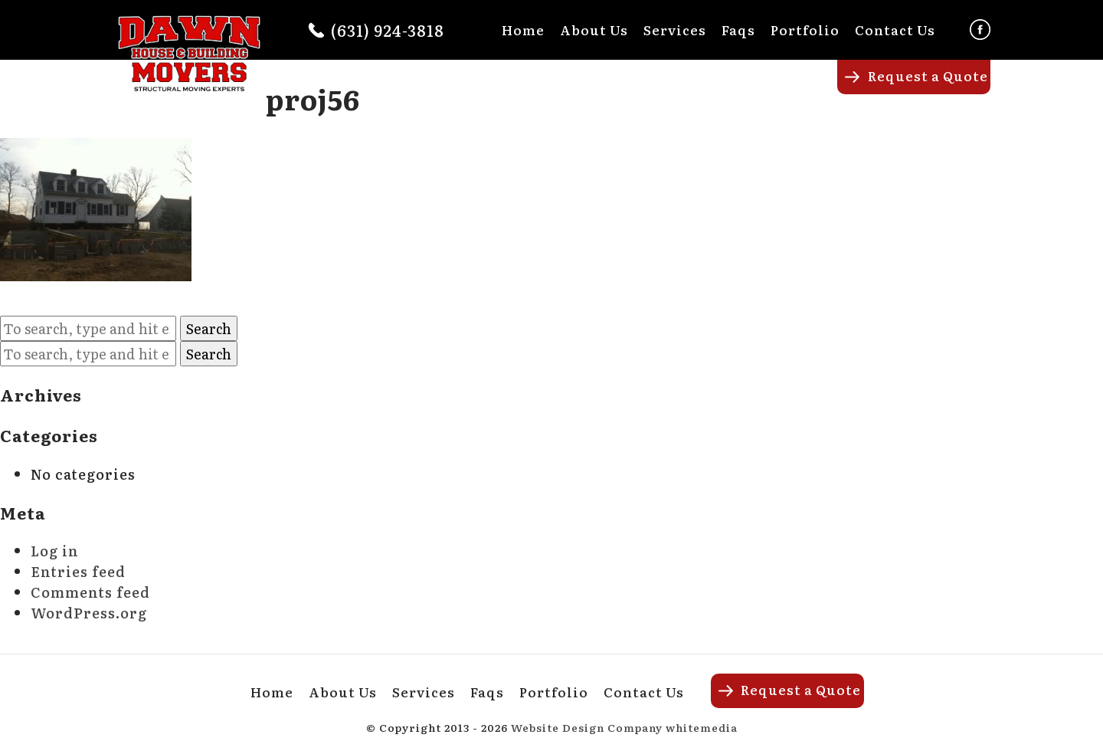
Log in (55, 550)
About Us (594, 29)
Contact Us (895, 29)
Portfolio (805, 29)
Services (674, 29)
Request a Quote (928, 75)
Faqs (738, 29)
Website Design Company (587, 727)
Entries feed (78, 571)
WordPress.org (89, 612)
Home (523, 29)
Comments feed (90, 592)
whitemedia (702, 727)
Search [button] (208, 328)
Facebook (980, 29)
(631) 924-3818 (387, 29)
